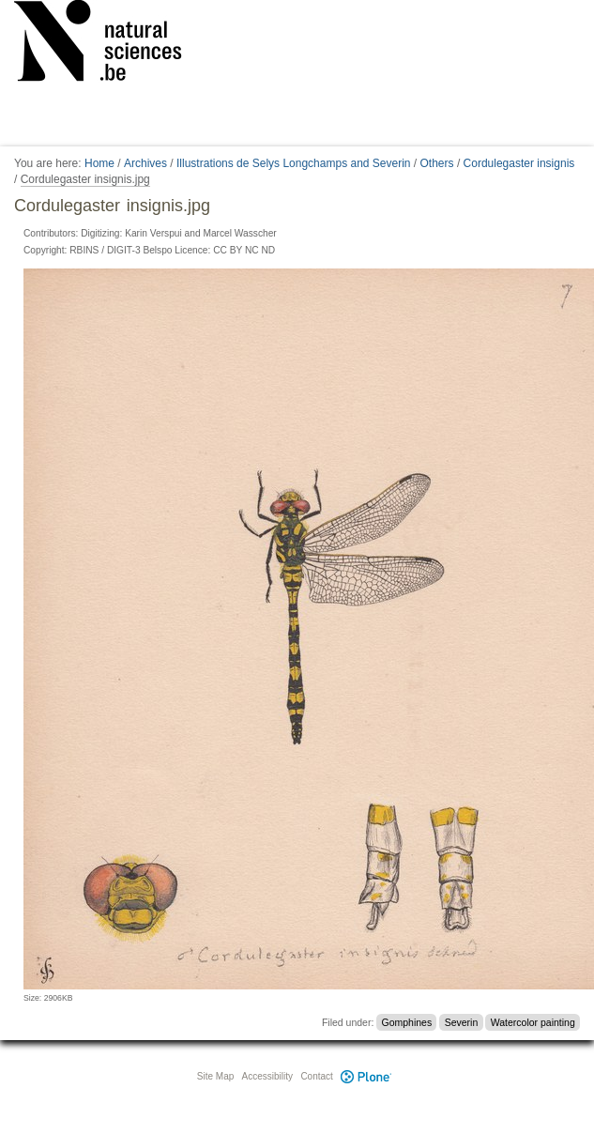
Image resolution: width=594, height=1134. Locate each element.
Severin (462, 1022)
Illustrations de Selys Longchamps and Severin (293, 163)
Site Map (215, 1076)
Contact (316, 1076)
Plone (367, 1076)
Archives (145, 163)
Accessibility (267, 1076)
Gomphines (407, 1022)
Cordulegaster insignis (519, 163)
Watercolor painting (533, 1022)
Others (437, 163)
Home (99, 163)
